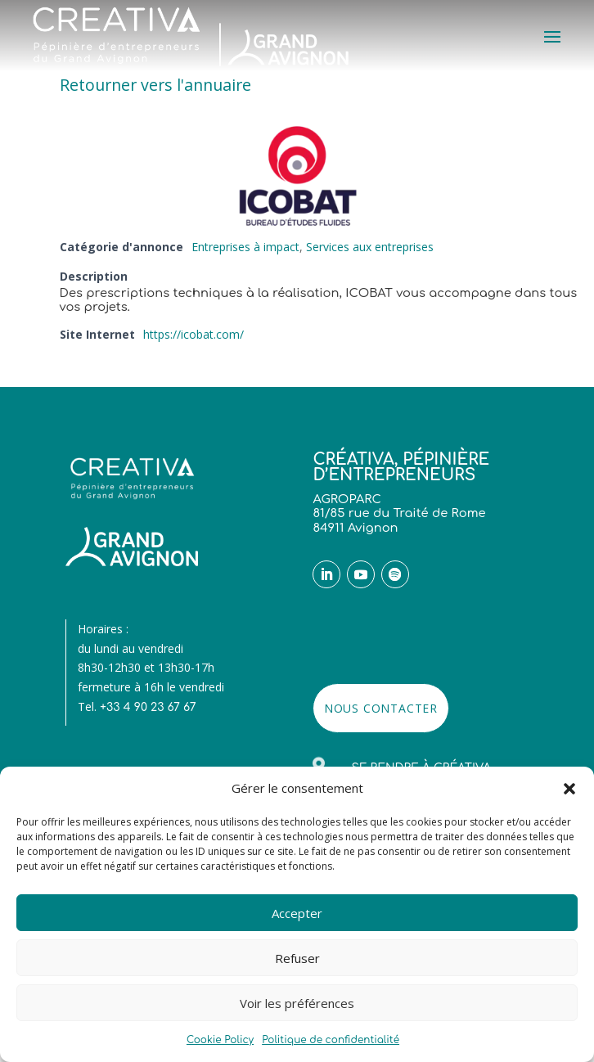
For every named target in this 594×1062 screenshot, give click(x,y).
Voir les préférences (297, 1003)
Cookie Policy (220, 1040)
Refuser (297, 958)
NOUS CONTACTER (381, 708)
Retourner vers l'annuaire (155, 85)
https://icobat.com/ (193, 334)
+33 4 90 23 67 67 (148, 707)
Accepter (297, 913)
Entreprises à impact (245, 246)
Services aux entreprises (370, 246)
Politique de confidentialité (330, 1040)
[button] (569, 789)
